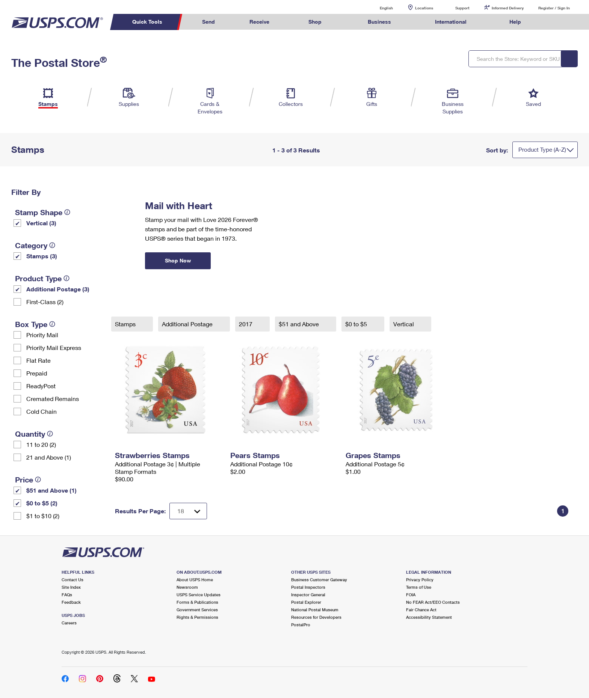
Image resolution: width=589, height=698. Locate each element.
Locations (424, 8)
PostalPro (300, 624)
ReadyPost (41, 385)
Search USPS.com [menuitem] (553, 22)
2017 (246, 323)
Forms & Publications (197, 602)
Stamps (126, 323)
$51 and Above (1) (51, 490)
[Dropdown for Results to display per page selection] (188, 511)
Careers (69, 622)
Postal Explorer (306, 602)
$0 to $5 (357, 323)
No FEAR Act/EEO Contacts (433, 602)
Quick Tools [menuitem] (147, 21)
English (378, 7)
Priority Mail (42, 334)
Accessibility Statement (429, 617)
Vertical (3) (41, 222)
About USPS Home (195, 579)
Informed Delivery (508, 8)
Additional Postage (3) (57, 288)
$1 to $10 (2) (42, 515)
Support (462, 8)
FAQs (67, 594)
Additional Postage (188, 323)
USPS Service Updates (198, 594)
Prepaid (36, 373)
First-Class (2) (44, 301)
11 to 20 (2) (41, 444)
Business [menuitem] (379, 21)
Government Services (197, 609)
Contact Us (72, 579)
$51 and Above (299, 323)
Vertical (404, 323)
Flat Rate (38, 360)
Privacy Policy (419, 579)
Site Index (71, 587)
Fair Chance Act (421, 609)
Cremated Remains (52, 398)
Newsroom (187, 587)
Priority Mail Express (53, 347)
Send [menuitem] (208, 21)
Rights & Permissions (197, 617)
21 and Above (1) (48, 457)
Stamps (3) (41, 255)
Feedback (71, 602)
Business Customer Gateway (319, 579)
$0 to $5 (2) (41, 503)
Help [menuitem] (515, 21)
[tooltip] (67, 212)
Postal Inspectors (308, 587)
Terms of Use (418, 587)
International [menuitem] (451, 21)
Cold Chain (41, 411)
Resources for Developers (316, 617)
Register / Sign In (554, 8)
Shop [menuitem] (315, 21)
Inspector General (308, 594)
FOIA (410, 594)
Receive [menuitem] (259, 21)
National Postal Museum (314, 609)
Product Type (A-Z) (542, 149)
